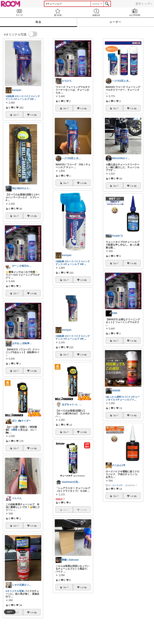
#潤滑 (14, 429)
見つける (57, 12)
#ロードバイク (23, 96)
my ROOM (135, 12)
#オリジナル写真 (15, 591)
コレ (16, 115)
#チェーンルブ (21, 99)
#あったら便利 (114, 396)
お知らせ (96, 12)
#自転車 (10, 96)
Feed (19, 12)
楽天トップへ (144, 3)
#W (31, 99)
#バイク (126, 396)
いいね (33, 115)
